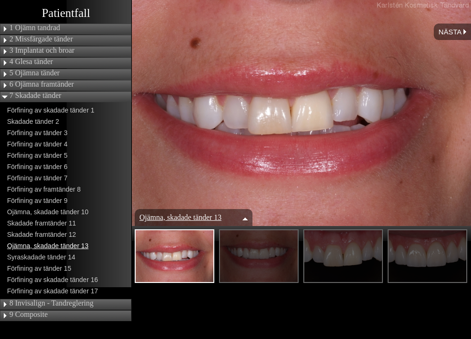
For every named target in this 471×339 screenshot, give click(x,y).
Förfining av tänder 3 (37, 132)
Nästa (452, 32)
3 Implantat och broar (41, 50)
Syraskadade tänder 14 (41, 257)
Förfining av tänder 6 (37, 166)
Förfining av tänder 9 (37, 200)
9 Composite (28, 314)
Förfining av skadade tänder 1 (50, 110)
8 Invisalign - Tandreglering (51, 303)
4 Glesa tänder (31, 61)
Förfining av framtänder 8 (44, 189)
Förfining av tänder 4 (37, 144)
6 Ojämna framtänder (41, 84)
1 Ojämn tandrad (34, 28)
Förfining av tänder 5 (37, 155)
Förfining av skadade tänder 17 (52, 291)
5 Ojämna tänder (34, 73)
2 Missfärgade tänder (41, 39)
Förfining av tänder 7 (37, 178)
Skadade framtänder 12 (41, 234)
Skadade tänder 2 (33, 121)
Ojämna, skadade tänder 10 (48, 212)
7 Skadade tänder (35, 95)
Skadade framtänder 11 (41, 223)
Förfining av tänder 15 (39, 268)
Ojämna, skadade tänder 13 (48, 245)
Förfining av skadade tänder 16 (52, 279)
